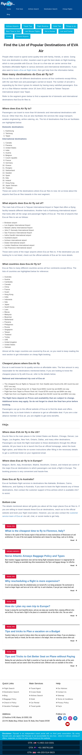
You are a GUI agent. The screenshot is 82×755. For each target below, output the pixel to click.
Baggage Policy (10, 699)
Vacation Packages (11, 706)
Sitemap (61, 695)
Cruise (8, 36)
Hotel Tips (57, 26)
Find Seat (19, 9)
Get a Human (50, 31)
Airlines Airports (12, 26)
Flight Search (9, 688)
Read (73, 540)
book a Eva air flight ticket (25, 70)
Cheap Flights (67, 9)
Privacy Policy (63, 703)
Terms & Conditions (65, 699)
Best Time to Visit (13, 31)
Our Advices (62, 688)
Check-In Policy (10, 703)
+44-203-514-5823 (41, 752)
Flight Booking (42, 26)
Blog (8, 14)
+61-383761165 (41, 747)
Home (9, 9)
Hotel (33, 699)
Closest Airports (22, 36)
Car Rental (35, 703)
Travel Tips (27, 26)
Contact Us (62, 692)
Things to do (71, 26)
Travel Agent (36, 688)
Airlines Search (33, 9)
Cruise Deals (36, 692)
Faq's (60, 706)
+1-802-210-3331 (41, 743)
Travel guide (36, 706)
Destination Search (50, 9)
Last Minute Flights (32, 31)
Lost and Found (66, 31)
